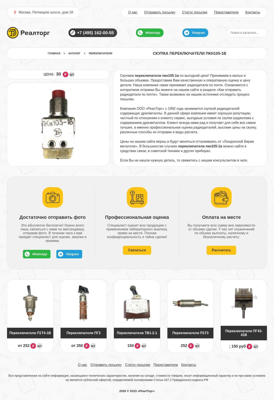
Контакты (252, 12)
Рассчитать (221, 250)
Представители (226, 12)
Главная (54, 53)
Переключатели (100, 53)
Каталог (74, 53)
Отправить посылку (159, 12)
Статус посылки (194, 12)
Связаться (137, 250)
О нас (132, 12)
